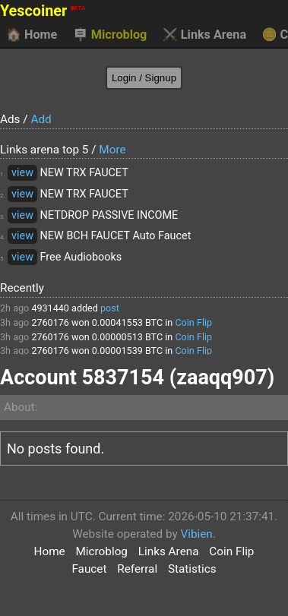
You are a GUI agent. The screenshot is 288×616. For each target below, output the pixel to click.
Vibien (196, 534)
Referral (137, 569)
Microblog (110, 35)
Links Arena (204, 35)
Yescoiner (42, 11)
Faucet (88, 569)
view (22, 172)
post (109, 308)
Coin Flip (193, 322)
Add (40, 119)
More (112, 149)
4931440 (50, 308)
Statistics (192, 569)
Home (31, 35)
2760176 (50, 322)
